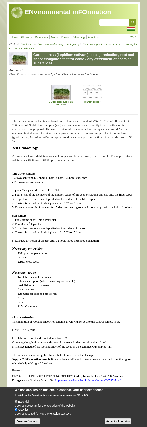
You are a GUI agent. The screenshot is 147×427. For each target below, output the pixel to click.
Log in (133, 36)
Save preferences (27, 423)
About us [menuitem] (93, 37)
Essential (23, 403)
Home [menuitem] (14, 37)
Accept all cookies (118, 423)
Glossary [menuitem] (26, 37)
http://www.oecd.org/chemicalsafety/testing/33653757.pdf (88, 380)
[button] (61, 92)
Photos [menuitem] (65, 37)
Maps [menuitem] (54, 37)
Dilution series (91, 102)
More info (82, 397)
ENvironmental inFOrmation (61, 12)
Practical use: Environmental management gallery (50, 44)
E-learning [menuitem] (79, 37)
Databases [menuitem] (41, 37)
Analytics (23, 411)
